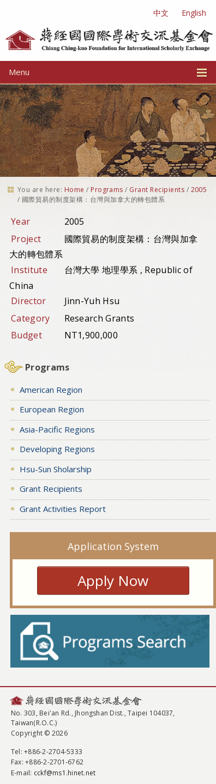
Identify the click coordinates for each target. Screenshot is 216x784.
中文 (161, 13)
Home (74, 189)
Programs (107, 189)
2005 (199, 189)
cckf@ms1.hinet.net (64, 772)
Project (26, 239)
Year (20, 221)
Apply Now (112, 580)
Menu (108, 71)
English (194, 13)
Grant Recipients (156, 189)
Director (28, 301)
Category (30, 318)
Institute (29, 270)
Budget (26, 335)
